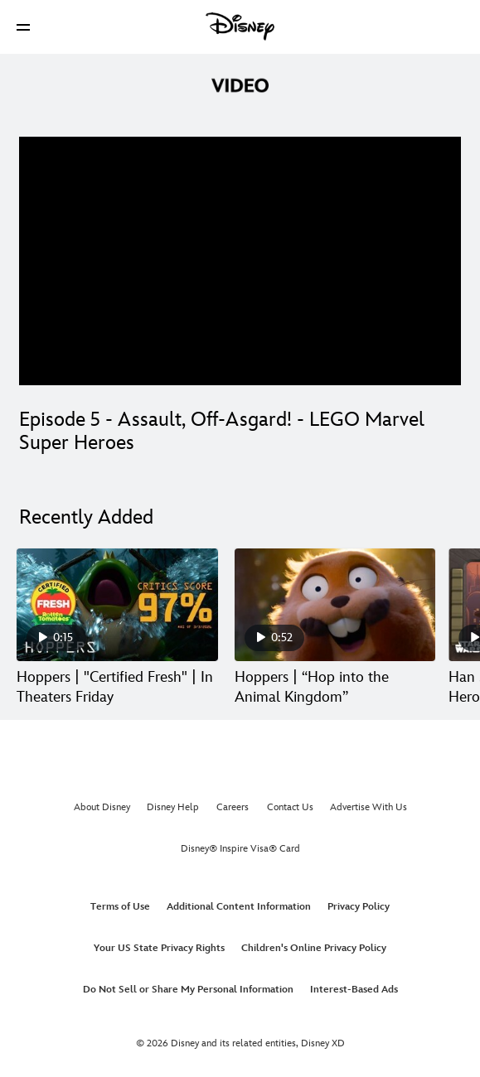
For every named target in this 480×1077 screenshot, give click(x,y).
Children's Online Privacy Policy (313, 948)
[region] (240, 261)
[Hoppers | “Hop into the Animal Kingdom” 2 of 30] (335, 604)
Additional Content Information (239, 907)
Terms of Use (120, 907)
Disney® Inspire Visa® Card (240, 849)
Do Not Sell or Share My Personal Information (188, 989)
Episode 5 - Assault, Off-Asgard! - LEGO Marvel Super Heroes (221, 431)
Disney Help (173, 807)
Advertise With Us (368, 807)
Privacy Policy (358, 907)
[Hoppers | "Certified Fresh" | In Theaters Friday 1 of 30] (117, 604)
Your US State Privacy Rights (159, 948)
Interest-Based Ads (354, 989)
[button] (23, 27)
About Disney (102, 807)
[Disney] (240, 26)
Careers (232, 807)
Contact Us (290, 807)
